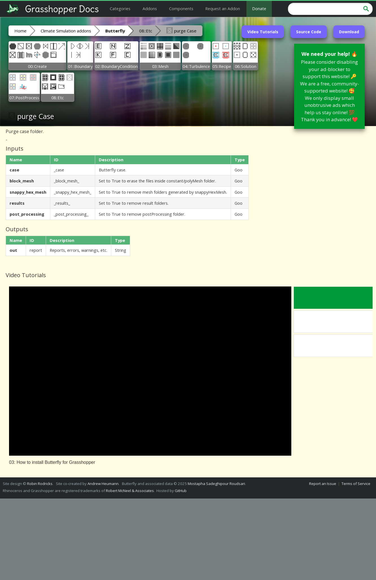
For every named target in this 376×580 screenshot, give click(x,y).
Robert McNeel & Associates (130, 490)
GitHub (181, 490)
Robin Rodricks (40, 483)
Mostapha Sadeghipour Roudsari (216, 483)
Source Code (308, 31)
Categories (120, 8)
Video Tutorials (262, 31)
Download (349, 31)
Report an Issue (322, 483)
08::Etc (145, 31)
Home (20, 31)
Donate (259, 8)
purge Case (181, 30)
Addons (150, 8)
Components (181, 8)
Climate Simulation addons (66, 31)
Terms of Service (356, 483)
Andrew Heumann (103, 483)
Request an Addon (222, 8)
